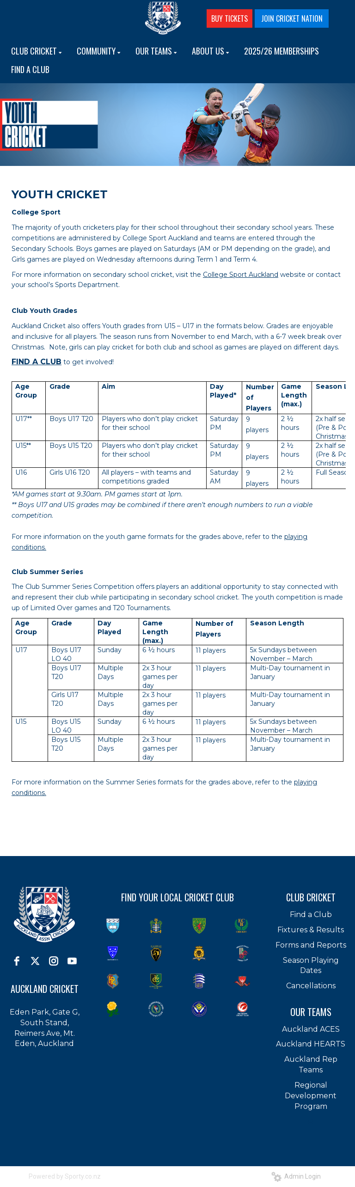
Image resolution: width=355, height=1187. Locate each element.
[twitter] (35, 961)
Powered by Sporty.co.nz (65, 1176)
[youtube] (72, 961)
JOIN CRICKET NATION (292, 18)
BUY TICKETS (229, 18)
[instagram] (53, 961)
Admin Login (296, 1176)
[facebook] (16, 961)
